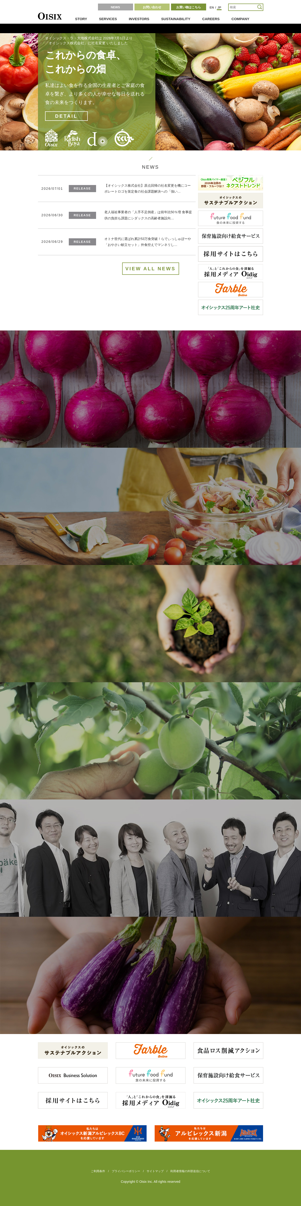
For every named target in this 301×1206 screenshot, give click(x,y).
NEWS (115, 7)
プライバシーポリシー (126, 1171)
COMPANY (241, 19)
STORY (81, 19)
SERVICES (108, 19)
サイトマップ (155, 1171)
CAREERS (210, 19)
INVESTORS (139, 19)
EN (212, 7)
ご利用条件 (98, 1171)
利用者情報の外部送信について (190, 1171)
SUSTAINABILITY (175, 19)
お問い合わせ (152, 7)
